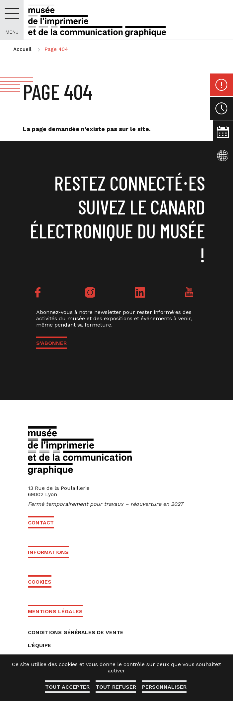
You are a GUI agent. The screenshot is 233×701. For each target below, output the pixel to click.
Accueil (22, 49)
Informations (48, 552)
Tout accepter (66, 687)
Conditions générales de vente (75, 632)
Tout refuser (116, 687)
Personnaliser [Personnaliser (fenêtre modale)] (165, 687)
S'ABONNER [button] (51, 343)
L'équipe (39, 645)
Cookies (39, 582)
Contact (41, 522)
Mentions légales (55, 611)
